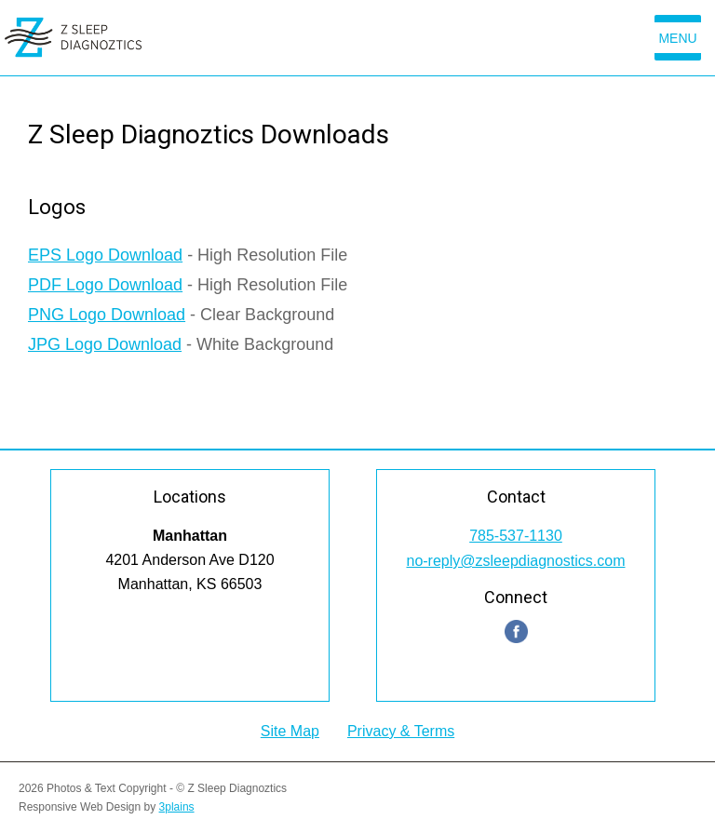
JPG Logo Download (105, 344)
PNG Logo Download (106, 314)
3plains (177, 806)
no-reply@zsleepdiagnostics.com (515, 561)
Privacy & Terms (400, 731)
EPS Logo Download (105, 255)
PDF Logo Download (105, 284)
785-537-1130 (515, 536)
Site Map (290, 731)
